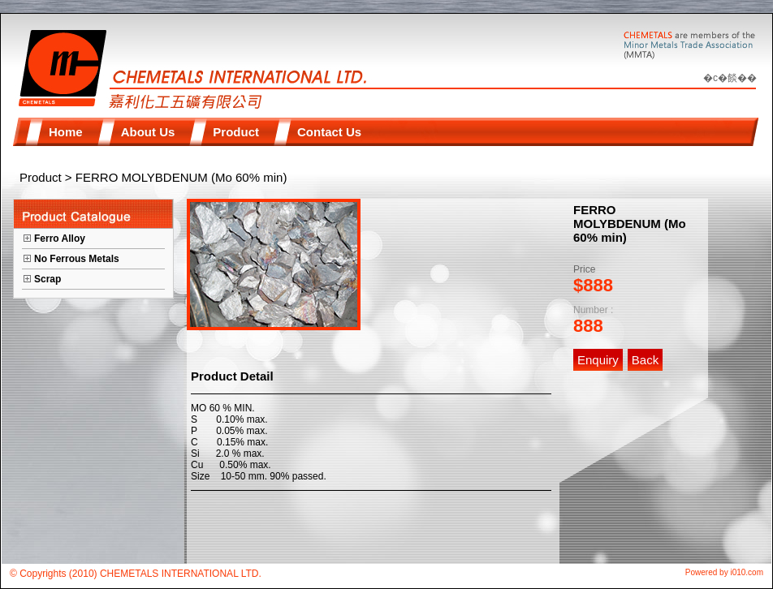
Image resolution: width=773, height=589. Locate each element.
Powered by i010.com (724, 572)
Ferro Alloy (59, 238)
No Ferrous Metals (76, 258)
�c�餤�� (730, 78)
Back (645, 360)
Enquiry (598, 360)
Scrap (47, 279)
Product (40, 177)
